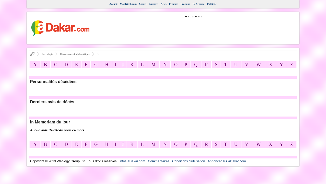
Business (153, 4)
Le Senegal (198, 4)
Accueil (113, 4)
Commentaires (159, 161)
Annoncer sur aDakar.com (227, 161)
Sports (142, 4)
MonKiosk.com (128, 4)
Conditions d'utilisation (188, 161)
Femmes (173, 4)
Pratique (185, 4)
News (164, 4)
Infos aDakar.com (132, 161)
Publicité (212, 4)
